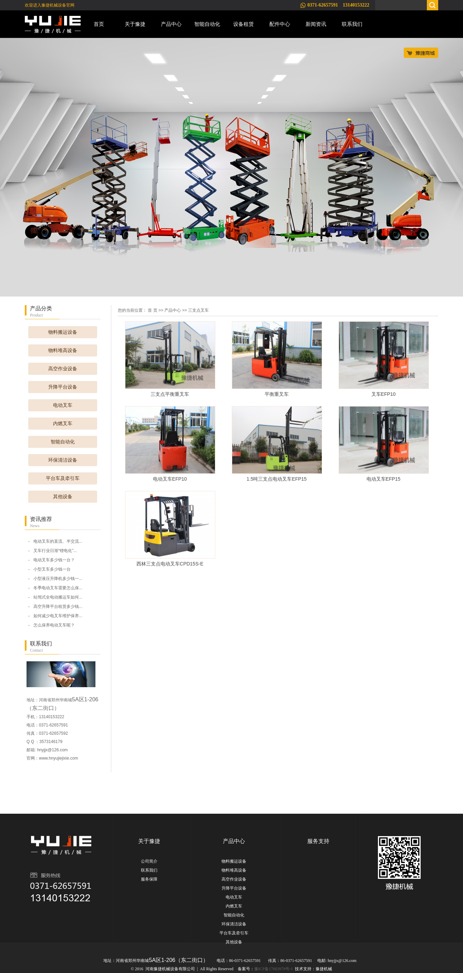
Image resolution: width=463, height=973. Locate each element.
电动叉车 (62, 405)
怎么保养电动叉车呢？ (54, 625)
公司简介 (149, 861)
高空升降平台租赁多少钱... (57, 606)
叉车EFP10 (383, 394)
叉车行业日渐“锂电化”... (55, 550)
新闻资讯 (316, 24)
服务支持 (318, 841)
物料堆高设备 (62, 350)
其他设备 (62, 496)
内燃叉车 (62, 423)
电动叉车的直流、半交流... (57, 541)
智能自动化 (207, 24)
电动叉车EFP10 (170, 479)
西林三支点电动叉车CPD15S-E (169, 563)
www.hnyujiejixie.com (58, 758)
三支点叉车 (198, 310)
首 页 (152, 310)
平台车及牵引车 (63, 478)
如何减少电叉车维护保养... (57, 615)
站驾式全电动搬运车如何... (57, 597)
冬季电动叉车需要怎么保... (57, 587)
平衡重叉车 (277, 394)
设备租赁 (243, 24)
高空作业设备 (62, 368)
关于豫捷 (135, 24)
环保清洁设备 (62, 460)
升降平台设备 (62, 387)
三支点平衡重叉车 (170, 394)
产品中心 (171, 24)
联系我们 (352, 24)
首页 (99, 24)
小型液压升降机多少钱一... (57, 578)
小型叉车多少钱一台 (52, 569)
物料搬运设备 (62, 332)
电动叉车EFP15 (384, 479)
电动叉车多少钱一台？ (54, 560)
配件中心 (279, 24)
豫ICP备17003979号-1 (273, 968)
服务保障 (149, 879)
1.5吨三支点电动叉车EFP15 (277, 479)
